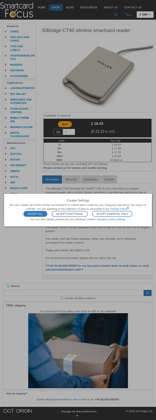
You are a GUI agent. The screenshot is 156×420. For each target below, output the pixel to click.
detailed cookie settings (111, 219)
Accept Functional (69, 214)
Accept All (35, 214)
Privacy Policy (118, 208)
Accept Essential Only (112, 214)
